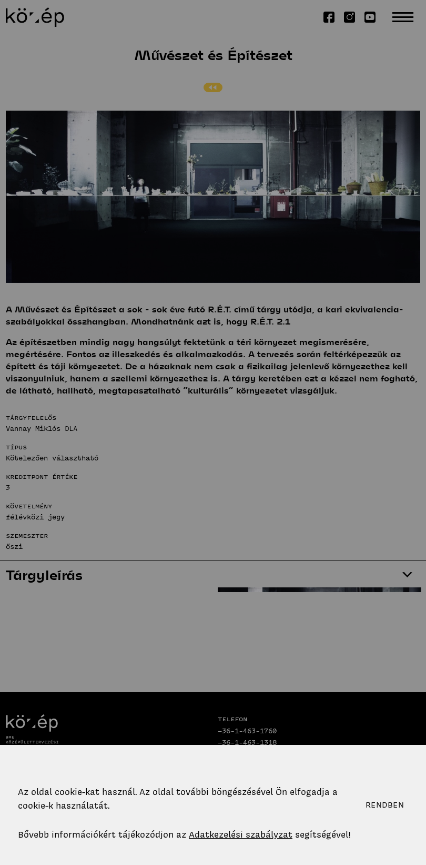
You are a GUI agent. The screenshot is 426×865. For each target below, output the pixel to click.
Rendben (385, 805)
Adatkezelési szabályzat (240, 834)
